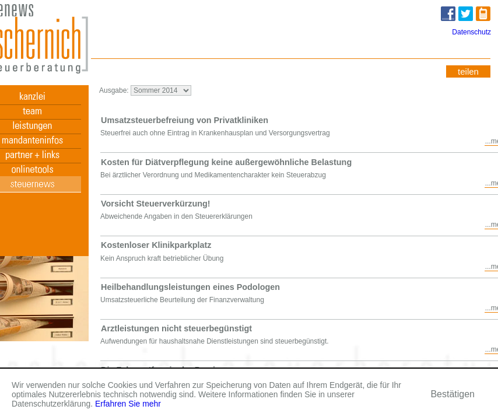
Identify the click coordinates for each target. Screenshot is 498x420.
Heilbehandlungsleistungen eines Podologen (190, 287)
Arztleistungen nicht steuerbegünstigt (176, 328)
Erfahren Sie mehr (128, 403)
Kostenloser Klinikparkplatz (156, 245)
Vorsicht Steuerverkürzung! (156, 203)
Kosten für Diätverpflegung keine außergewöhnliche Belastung (226, 162)
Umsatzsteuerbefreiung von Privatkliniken (184, 120)
